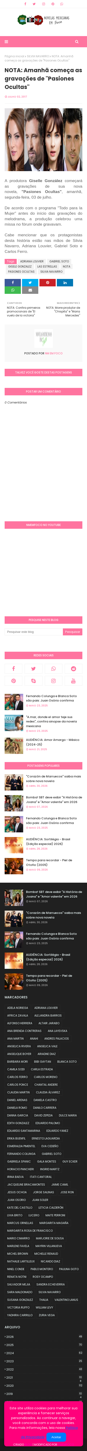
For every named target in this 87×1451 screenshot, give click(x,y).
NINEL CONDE (15, 1269)
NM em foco (53, 353)
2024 (44, 1353)
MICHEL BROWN (17, 1254)
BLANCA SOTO (67, 1062)
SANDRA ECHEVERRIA (50, 1284)
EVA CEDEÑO (50, 1146)
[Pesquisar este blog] (34, 631)
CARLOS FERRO (17, 1077)
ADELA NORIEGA (17, 1008)
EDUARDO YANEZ (57, 1131)
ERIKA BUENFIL (16, 1138)
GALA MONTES (46, 1161)
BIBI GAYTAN (42, 1062)
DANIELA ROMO (17, 1108)
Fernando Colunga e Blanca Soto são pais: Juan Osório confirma (51, 698)
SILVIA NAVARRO (38, 56)
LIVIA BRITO (14, 1215)
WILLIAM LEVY (44, 1307)
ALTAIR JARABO (49, 1023)
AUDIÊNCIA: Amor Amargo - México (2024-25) (52, 742)
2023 (44, 1361)
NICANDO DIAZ (50, 1261)
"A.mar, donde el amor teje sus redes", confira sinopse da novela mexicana (51, 721)
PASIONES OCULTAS (21, 272)
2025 (44, 1345)
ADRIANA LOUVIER (32, 261)
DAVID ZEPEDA (43, 1115)
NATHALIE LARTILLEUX (21, 1261)
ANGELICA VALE (47, 1046)
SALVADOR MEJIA (18, 1284)
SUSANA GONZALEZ (20, 1300)
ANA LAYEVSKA (57, 1031)
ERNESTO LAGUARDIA (46, 1138)
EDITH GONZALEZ (18, 1123)
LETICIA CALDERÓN (51, 1208)
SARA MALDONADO (19, 1292)
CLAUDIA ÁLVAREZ (48, 1092)
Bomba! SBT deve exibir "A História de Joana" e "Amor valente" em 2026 (54, 799)
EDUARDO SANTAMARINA (23, 1131)
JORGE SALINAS (43, 1192)
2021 (44, 1377)
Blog (28, 1445)
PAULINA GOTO (69, 1269)
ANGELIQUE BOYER (19, 1054)
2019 (44, 1394)
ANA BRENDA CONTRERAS (24, 1031)
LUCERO (34, 1215)
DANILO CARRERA (44, 1108)
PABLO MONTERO (42, 1269)
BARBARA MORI (17, 1062)
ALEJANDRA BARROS (48, 1015)
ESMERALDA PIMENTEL (21, 1146)
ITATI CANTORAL (41, 1177)
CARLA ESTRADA (42, 1069)
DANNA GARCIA (17, 1115)
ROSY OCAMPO (43, 1277)
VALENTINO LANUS (66, 1300)
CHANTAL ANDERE (46, 1085)
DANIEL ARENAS (17, 1100)
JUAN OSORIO (16, 1200)
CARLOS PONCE (17, 1085)
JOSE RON (67, 1192)
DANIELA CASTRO (45, 1100)
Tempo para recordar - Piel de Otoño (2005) (49, 862)
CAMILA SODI (16, 1069)
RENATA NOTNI (16, 1277)
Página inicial (14, 56)
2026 (44, 1337)
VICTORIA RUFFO (18, 1307)
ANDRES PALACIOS (56, 1039)
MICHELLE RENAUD (46, 1254)
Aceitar (56, 1437)
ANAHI (34, 1039)
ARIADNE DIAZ (47, 1054)
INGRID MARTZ (49, 1169)
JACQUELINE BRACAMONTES (26, 1185)
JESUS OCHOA (17, 1192)
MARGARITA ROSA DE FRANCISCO (30, 1231)
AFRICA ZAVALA (17, 1015)
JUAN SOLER (40, 1200)
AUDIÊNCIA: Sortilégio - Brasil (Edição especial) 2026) (48, 841)
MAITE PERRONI (55, 1215)
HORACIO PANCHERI (20, 1169)
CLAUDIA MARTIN (18, 1092)
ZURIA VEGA (47, 1315)
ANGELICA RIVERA (19, 1046)
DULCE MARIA (68, 1115)
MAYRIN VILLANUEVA (48, 1246)
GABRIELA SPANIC (19, 1161)
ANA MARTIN (15, 1039)
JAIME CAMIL (59, 1185)
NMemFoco (66, 1445)
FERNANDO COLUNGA (21, 1154)
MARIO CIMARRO (18, 1238)
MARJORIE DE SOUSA (50, 1238)
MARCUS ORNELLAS (20, 1223)
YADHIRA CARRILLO (19, 1315)
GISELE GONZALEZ (20, 266)
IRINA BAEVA (15, 1177)
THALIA (43, 1300)
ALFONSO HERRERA (19, 1023)
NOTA (66, 266)
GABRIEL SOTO (59, 261)
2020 (44, 1385)
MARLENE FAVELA (18, 1246)
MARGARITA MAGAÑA (53, 1223)
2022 (44, 1369)
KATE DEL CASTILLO (19, 1208)
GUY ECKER (69, 1161)
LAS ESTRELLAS (47, 266)
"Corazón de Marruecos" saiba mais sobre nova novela (53, 778)
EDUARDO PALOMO (47, 1123)
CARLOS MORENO (45, 1077)
